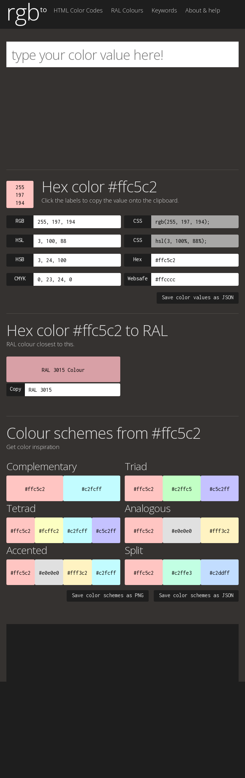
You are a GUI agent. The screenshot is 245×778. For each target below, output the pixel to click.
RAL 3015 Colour (63, 370)
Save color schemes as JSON (196, 595)
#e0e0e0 (182, 531)
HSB (20, 259)
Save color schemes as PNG (108, 595)
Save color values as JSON (198, 297)
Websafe (138, 278)
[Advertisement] (122, 118)
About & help (202, 10)
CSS (137, 221)
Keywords (164, 10)
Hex (137, 259)
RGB (20, 221)
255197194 (20, 195)
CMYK (20, 278)
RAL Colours (127, 10)
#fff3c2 (220, 531)
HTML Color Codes (78, 10)
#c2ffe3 (182, 573)
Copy (15, 389)
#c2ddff (220, 573)
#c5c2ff (220, 489)
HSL (20, 240)
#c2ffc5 (182, 489)
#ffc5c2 (35, 489)
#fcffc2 (49, 531)
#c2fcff (92, 489)
